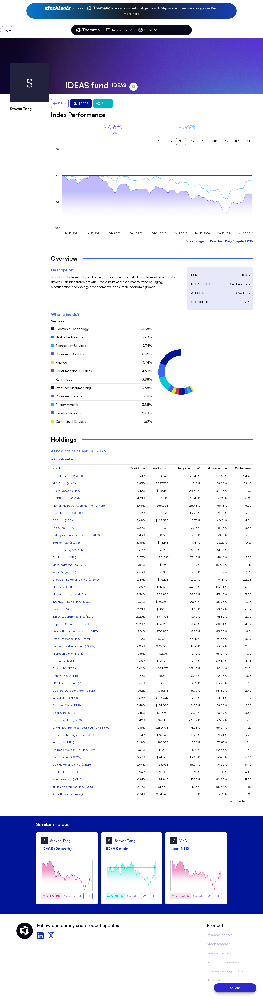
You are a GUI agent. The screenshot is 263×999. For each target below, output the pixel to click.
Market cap (160, 468)
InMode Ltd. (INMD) (65, 698)
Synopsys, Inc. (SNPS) (67, 720)
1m (170, 141)
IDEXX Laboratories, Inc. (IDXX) (73, 616)
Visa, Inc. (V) (61, 609)
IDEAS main (117, 848)
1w (159, 141)
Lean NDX (180, 848)
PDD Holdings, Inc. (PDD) (69, 683)
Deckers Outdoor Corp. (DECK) (74, 690)
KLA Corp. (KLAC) (64, 483)
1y (203, 141)
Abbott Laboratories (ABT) (70, 794)
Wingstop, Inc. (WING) (67, 779)
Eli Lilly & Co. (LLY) (64, 587)
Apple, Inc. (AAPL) (64, 557)
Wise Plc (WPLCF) (64, 572)
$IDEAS (81, 103)
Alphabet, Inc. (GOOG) (68, 513)
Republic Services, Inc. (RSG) (72, 624)
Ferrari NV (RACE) (64, 661)
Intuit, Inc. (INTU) (63, 742)
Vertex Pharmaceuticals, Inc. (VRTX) (76, 631)
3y (226, 141)
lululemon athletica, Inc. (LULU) (73, 786)
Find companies (219, 953)
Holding (58, 468)
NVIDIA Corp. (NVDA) (67, 498)
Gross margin (217, 468)
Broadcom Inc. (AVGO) (68, 476)
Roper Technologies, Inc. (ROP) (73, 735)
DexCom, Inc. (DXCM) (67, 757)
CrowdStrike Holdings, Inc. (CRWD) (76, 579)
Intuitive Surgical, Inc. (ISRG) (71, 601)
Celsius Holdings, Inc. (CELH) (72, 764)
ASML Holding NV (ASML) (69, 550)
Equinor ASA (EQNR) (66, 542)
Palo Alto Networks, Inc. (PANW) (74, 646)
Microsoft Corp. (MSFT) (68, 653)
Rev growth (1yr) (188, 468)
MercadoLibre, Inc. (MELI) (69, 594)
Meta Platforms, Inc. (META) (70, 564)
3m (181, 141)
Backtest (213, 980)
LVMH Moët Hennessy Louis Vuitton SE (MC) (81, 727)
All (248, 141)
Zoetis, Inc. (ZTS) (64, 712)
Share (103, 103)
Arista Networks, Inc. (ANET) (71, 490)
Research (119, 30)
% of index (137, 468)
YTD (214, 141)
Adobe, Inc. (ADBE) (65, 772)
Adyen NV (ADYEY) (65, 668)
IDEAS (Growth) (56, 848)
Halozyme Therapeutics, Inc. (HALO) (76, 535)
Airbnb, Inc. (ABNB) (65, 675)
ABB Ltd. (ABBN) (63, 520)
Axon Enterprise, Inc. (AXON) (72, 638)
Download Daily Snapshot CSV (231, 241)
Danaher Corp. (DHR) (67, 705)
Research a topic (219, 935)
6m (192, 141)
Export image (194, 241)
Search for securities (223, 962)
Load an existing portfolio (227, 971)
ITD (237, 141)
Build (147, 30)
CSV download (63, 459)
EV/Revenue (243, 468)
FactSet (249, 801)
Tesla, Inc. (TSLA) (64, 527)
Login (181, 30)
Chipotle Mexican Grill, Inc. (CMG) (75, 749)
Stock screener (218, 944)
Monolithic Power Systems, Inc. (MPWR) (79, 505)
